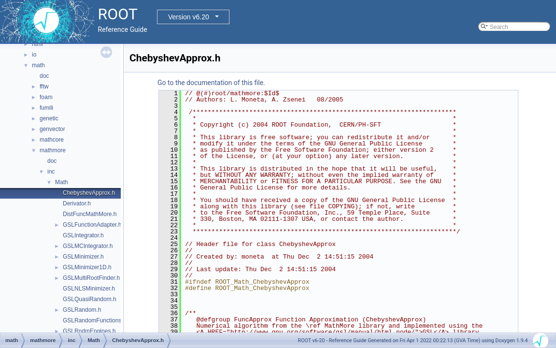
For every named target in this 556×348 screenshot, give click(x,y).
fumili (46, 107)
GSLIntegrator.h (83, 235)
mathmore (53, 150)
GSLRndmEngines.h (89, 331)
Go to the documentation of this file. (211, 83)
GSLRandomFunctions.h (94, 320)
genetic (49, 118)
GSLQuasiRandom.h (89, 299)
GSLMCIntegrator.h (88, 246)
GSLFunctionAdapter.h (92, 224)
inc (51, 171)
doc (44, 75)
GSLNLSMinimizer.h (89, 288)
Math (61, 182)
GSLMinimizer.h (83, 256)
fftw (44, 86)
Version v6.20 (188, 17)
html (37, 44)
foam (46, 97)
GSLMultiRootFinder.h (91, 278)
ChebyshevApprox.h (89, 192)
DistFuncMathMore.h (89, 214)
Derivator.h (77, 203)
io (34, 54)
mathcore (52, 139)
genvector (52, 129)
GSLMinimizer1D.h (87, 267)
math (38, 65)
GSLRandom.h (82, 309)
